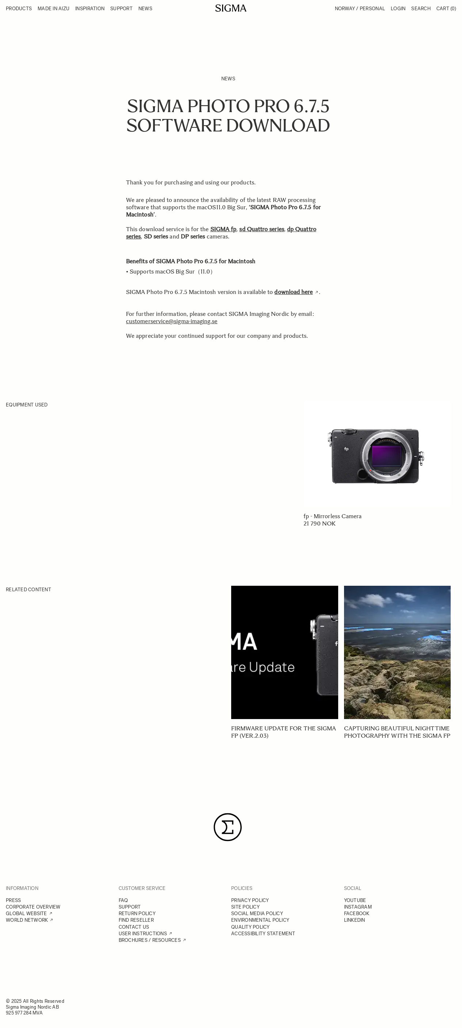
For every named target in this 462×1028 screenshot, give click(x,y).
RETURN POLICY (137, 913)
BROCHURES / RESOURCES (150, 940)
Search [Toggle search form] (421, 8)
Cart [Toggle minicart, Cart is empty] (446, 8)
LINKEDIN (354, 920)
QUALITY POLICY (250, 927)
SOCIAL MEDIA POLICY (257, 913)
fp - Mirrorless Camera (332, 516)
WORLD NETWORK (27, 920)
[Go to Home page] (231, 8)
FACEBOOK (357, 913)
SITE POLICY (245, 907)
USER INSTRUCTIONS (143, 933)
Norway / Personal (360, 8)
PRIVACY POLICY (250, 900)
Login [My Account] (398, 8)
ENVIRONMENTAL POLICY (260, 920)
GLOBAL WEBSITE (26, 913)
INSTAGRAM (358, 907)
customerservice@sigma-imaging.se (172, 321)
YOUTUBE (355, 900)
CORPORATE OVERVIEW (33, 907)
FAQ (123, 900)
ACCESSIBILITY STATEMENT (263, 933)
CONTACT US (134, 927)
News (228, 78)
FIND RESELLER (136, 920)
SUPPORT (130, 907)
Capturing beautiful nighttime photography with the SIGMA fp (397, 732)
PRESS (13, 900)
